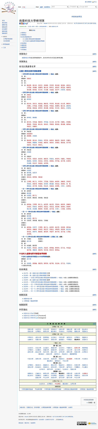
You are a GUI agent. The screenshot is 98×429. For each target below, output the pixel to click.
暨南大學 (73, 369)
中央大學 (65, 361)
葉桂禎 (29, 177)
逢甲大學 (50, 369)
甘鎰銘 (51, 90)
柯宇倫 (57, 161)
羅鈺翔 (40, 250)
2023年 (26, 286)
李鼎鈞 (29, 248)
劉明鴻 (29, 229)
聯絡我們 (4, 33)
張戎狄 (40, 186)
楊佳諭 (40, 103)
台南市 (70, 407)
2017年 (26, 273)
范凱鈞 (35, 159)
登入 (95, 2)
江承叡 (63, 209)
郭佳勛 (35, 248)
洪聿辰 (46, 161)
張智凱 (29, 263)
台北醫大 (38, 350)
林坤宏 (29, 99)
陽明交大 (58, 361)
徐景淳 (35, 173)
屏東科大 (77, 375)
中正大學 (77, 377)
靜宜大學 (54, 367)
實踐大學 (54, 348)
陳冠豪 (51, 184)
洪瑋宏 (68, 181)
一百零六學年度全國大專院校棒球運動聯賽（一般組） (38, 111)
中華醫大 (69, 339)
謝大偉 (29, 241)
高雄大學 (30, 331)
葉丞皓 (63, 85)
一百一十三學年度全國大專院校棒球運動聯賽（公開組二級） (40, 237)
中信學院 (69, 331)
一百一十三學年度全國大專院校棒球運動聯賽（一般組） (47, 291)
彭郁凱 (57, 186)
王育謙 (46, 181)
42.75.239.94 (56, 416)
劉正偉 (29, 209)
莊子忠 (63, 248)
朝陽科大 (46, 365)
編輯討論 (4, 25)
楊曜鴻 (68, 87)
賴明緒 (68, 124)
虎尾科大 (69, 365)
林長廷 (29, 232)
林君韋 (51, 140)
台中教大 (58, 369)
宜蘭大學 (46, 350)
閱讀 (37, 7)
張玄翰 (46, 250)
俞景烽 (46, 163)
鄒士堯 (46, 87)
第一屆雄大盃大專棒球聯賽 (38, 273)
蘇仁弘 (35, 181)
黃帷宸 (63, 181)
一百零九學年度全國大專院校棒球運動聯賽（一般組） (38, 166)
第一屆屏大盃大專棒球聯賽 (38, 275)
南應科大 (30, 373)
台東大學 (61, 329)
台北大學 (69, 350)
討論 (23, 7)
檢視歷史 (47, 7)
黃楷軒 (68, 206)
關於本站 (27, 423)
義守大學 (69, 377)
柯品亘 (46, 186)
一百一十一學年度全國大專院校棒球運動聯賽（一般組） (39, 211)
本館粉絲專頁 (76, 17)
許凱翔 (63, 90)
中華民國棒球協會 (27, 389)
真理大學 (30, 352)
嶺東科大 (85, 365)
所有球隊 (37, 407)
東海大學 (30, 367)
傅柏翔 (57, 229)
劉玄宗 (46, 229)
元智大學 (46, 359)
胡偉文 (29, 78)
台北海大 (54, 337)
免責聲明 (33, 423)
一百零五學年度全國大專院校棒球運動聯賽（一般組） (38, 92)
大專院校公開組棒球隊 (70, 389)
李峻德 (51, 124)
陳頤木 (68, 103)
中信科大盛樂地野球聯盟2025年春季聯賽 (34, 256)
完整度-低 (30, 407)
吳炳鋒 (46, 85)
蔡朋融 (35, 263)
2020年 (26, 277)
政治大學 (38, 352)
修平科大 (69, 367)
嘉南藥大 (61, 339)
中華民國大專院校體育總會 (52, 389)
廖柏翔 (68, 106)
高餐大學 (54, 373)
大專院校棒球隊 (43, 26)
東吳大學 (49, 354)
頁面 (19, 7)
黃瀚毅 (35, 87)
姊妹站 (5, 36)
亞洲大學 (77, 365)
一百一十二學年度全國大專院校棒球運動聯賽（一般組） (47, 289)
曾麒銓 (35, 126)
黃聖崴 (29, 108)
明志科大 (65, 354)
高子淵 (51, 209)
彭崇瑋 (68, 161)
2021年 (26, 282)
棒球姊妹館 (6, 44)
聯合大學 (54, 365)
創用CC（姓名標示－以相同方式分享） (44, 419)
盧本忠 (68, 85)
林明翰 (35, 177)
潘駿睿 (35, 250)
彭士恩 (63, 103)
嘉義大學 (69, 329)
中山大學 (46, 377)
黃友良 (29, 97)
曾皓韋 (63, 140)
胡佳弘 (63, 108)
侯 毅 (68, 184)
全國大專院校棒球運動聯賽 (30, 71)
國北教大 (41, 354)
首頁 (3, 20)
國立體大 (54, 331)
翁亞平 (57, 90)
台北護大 (46, 348)
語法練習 (4, 29)
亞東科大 (85, 350)
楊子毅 (29, 250)
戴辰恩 (68, 90)
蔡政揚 (35, 108)
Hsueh (26, 416)
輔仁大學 (77, 329)
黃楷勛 (57, 142)
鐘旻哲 (46, 204)
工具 (4, 47)
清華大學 (38, 359)
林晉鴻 (57, 159)
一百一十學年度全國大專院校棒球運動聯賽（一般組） (38, 189)
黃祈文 (40, 85)
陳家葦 (40, 209)
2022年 (26, 284)
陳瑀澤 (46, 232)
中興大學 (61, 367)
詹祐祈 (46, 124)
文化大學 (46, 329)
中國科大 (69, 348)
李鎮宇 (51, 232)
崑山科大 (85, 329)
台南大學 (77, 373)
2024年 (26, 289)
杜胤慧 (29, 170)
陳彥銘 (35, 142)
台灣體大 (38, 331)
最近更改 (4, 23)
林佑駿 (46, 106)
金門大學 (61, 377)
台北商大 (61, 350)
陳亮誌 (57, 250)
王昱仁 (63, 186)
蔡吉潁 (57, 85)
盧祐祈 (57, 87)
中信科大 (61, 331)
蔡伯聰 (29, 90)
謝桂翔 (40, 248)
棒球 (33, 26)
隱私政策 (21, 423)
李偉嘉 (51, 106)
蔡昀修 (68, 227)
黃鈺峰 (57, 206)
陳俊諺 (29, 186)
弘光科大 (65, 369)
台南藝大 (85, 373)
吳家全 (29, 145)
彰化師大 (38, 367)
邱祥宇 (35, 227)
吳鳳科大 (85, 339)
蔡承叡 (35, 90)
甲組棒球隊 (38, 389)
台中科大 (42, 369)
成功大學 (38, 337)
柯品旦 (35, 145)
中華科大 (30, 337)
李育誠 (46, 122)
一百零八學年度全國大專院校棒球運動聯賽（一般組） (38, 147)
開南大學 (77, 331)
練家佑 (46, 142)
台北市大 (38, 329)
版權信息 (60, 419)
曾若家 (63, 227)
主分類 (29, 26)
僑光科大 (38, 365)
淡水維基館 (6, 41)
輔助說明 (4, 27)
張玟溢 (40, 161)
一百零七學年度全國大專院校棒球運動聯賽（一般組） (38, 129)
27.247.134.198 (65, 416)
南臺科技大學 (55, 26)
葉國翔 (40, 87)
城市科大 (69, 337)
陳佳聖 (29, 85)
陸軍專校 (46, 337)
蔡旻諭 (63, 87)
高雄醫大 (38, 375)
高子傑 (57, 122)
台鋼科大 (30, 339)
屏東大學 (54, 339)
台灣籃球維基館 (7, 39)
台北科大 (30, 348)
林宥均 (35, 232)
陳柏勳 (35, 117)
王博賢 (29, 181)
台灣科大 (85, 352)
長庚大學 (54, 359)
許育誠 (29, 87)
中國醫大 (77, 367)
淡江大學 (77, 350)
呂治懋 (46, 90)
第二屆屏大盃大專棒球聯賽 (38, 280)
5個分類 (22, 407)
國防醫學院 (73, 354)
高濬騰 (29, 163)
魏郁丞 (46, 103)
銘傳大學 (54, 350)
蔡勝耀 (29, 136)
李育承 (46, 140)
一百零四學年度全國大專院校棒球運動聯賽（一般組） (38, 74)
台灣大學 (61, 352)
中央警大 (85, 359)
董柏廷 (29, 124)
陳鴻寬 (29, 173)
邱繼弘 (29, 106)
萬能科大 (85, 337)
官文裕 (40, 90)
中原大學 (61, 337)
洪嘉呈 (46, 248)
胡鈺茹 (40, 177)
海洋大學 (46, 352)
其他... (72, 416)
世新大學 (30, 329)
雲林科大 (46, 367)
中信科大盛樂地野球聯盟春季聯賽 (33, 254)
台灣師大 (77, 337)
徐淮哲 (35, 161)
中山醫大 (85, 367)
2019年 (26, 275)
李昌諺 (68, 248)
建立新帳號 (88, 2)
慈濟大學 (77, 348)
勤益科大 (61, 365)
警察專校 (85, 348)
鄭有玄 (51, 87)
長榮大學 (38, 339)
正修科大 (38, 373)
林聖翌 (40, 108)
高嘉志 (46, 206)
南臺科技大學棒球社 (30, 315)
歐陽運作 (30, 134)
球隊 (37, 26)
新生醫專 (69, 359)
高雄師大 (46, 339)
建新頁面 (4, 31)
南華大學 (46, 331)
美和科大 (54, 329)
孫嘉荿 (40, 163)
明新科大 (85, 331)
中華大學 (77, 359)
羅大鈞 (35, 85)
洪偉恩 (35, 136)
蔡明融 (51, 248)
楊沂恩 (51, 204)
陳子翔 (57, 232)
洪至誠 (35, 122)
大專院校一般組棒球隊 (31, 301)
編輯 (94, 54)
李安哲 (51, 85)
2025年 (26, 291)
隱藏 (33, 30)
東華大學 (69, 352)
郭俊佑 (40, 140)
